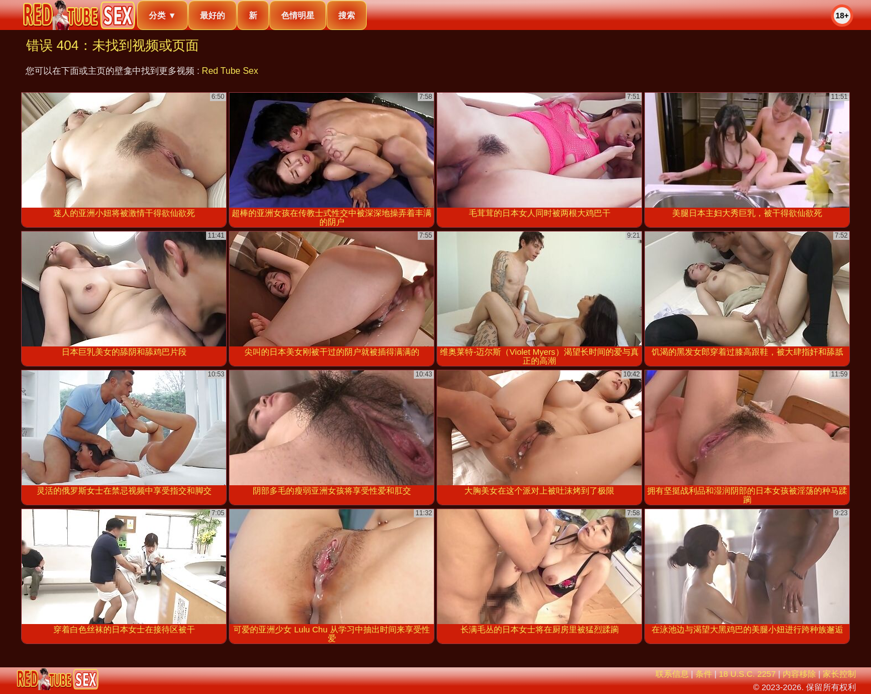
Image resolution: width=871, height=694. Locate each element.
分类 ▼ (162, 15)
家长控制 (839, 673)
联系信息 (672, 673)
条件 (703, 673)
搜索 (346, 15)
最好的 (212, 15)
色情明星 (297, 15)
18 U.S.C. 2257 (747, 673)
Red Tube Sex (230, 71)
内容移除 (799, 673)
